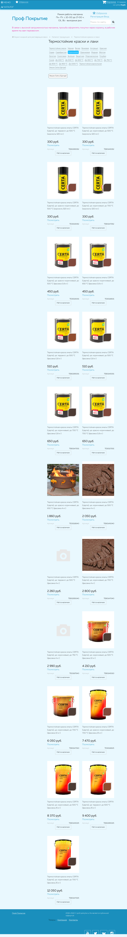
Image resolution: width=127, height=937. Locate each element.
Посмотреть (53, 145)
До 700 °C (98, 60)
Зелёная (71, 56)
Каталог (7, 7)
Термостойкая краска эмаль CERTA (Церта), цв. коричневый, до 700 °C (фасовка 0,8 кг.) (63, 430)
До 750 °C (108, 60)
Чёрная (71, 48)
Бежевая (85, 48)
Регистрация (96, 17)
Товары (51, 920)
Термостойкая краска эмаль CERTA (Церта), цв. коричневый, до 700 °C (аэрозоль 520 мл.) (98, 206)
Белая (77, 48)
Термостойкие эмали (57, 48)
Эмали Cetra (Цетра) (57, 67)
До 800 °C (53, 64)
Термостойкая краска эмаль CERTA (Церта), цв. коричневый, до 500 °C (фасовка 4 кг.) (98, 505)
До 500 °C (69, 60)
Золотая (52, 56)
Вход (106, 17)
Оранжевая (85, 52)
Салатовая (61, 56)
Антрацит (94, 48)
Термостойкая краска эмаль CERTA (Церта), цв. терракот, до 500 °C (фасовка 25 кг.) (98, 805)
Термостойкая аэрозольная (90, 64)
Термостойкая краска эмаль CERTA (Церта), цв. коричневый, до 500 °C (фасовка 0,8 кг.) (98, 356)
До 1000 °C (73, 64)
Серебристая (61, 52)
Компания (62, 920)
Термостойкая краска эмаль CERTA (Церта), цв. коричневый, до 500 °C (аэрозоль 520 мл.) (98, 131)
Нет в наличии (63, 153)
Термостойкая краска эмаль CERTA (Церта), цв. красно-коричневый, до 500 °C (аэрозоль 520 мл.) (63, 206)
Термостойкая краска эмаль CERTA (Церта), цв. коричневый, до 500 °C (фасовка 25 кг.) (63, 805)
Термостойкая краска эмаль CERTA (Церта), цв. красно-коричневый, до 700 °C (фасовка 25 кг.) (98, 730)
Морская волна (92, 56)
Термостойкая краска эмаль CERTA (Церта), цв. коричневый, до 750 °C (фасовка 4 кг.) (63, 655)
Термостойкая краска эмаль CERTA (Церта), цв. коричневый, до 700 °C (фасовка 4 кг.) (98, 580)
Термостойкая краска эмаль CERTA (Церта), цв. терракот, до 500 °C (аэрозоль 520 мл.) (63, 131)
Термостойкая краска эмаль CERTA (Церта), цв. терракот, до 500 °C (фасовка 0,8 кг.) (63, 356)
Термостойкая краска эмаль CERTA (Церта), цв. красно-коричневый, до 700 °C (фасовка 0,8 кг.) (98, 430)
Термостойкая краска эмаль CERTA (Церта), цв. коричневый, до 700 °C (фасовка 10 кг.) (63, 730)
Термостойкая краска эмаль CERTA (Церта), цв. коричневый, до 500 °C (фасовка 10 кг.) (98, 655)
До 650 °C (89, 60)
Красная (103, 48)
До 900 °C (63, 64)
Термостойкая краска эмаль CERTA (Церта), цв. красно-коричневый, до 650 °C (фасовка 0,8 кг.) (98, 281)
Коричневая (73, 52)
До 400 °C (59, 60)
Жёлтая (102, 52)
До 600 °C (79, 60)
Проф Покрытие (18, 913)
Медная (94, 52)
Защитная (80, 56)
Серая (51, 52)
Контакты (73, 920)
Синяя (51, 60)
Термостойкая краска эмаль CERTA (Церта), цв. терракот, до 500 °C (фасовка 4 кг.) (63, 580)
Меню (6, 2)
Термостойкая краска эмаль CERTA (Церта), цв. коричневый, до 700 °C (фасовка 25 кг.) (63, 880)
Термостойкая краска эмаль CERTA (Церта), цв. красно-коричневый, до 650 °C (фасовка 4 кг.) (63, 505)
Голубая (103, 56)
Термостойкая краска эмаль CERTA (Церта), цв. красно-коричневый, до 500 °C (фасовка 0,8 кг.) (63, 281)
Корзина (111, 2)
